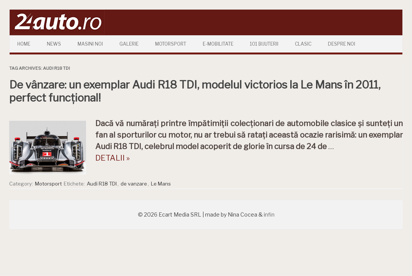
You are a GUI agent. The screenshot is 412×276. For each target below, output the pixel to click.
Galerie (129, 44)
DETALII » (112, 158)
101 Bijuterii (264, 44)
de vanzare (134, 184)
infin (269, 214)
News (54, 44)
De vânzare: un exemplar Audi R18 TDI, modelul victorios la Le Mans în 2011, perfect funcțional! (195, 91)
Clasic (303, 44)
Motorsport (170, 44)
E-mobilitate (218, 44)
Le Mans (161, 184)
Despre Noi (341, 44)
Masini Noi (90, 44)
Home (23, 44)
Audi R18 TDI (102, 184)
